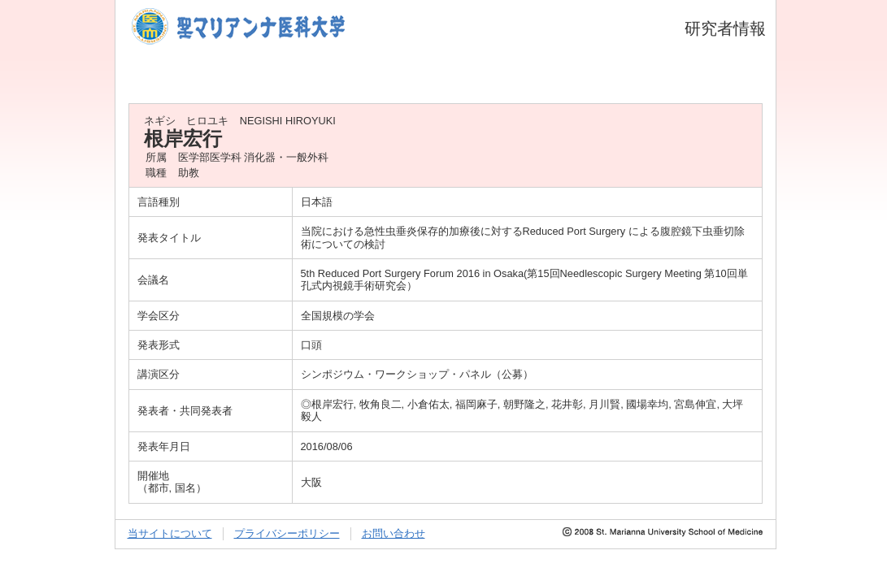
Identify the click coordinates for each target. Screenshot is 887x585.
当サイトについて (170, 533)
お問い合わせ (393, 533)
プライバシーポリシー (287, 533)
